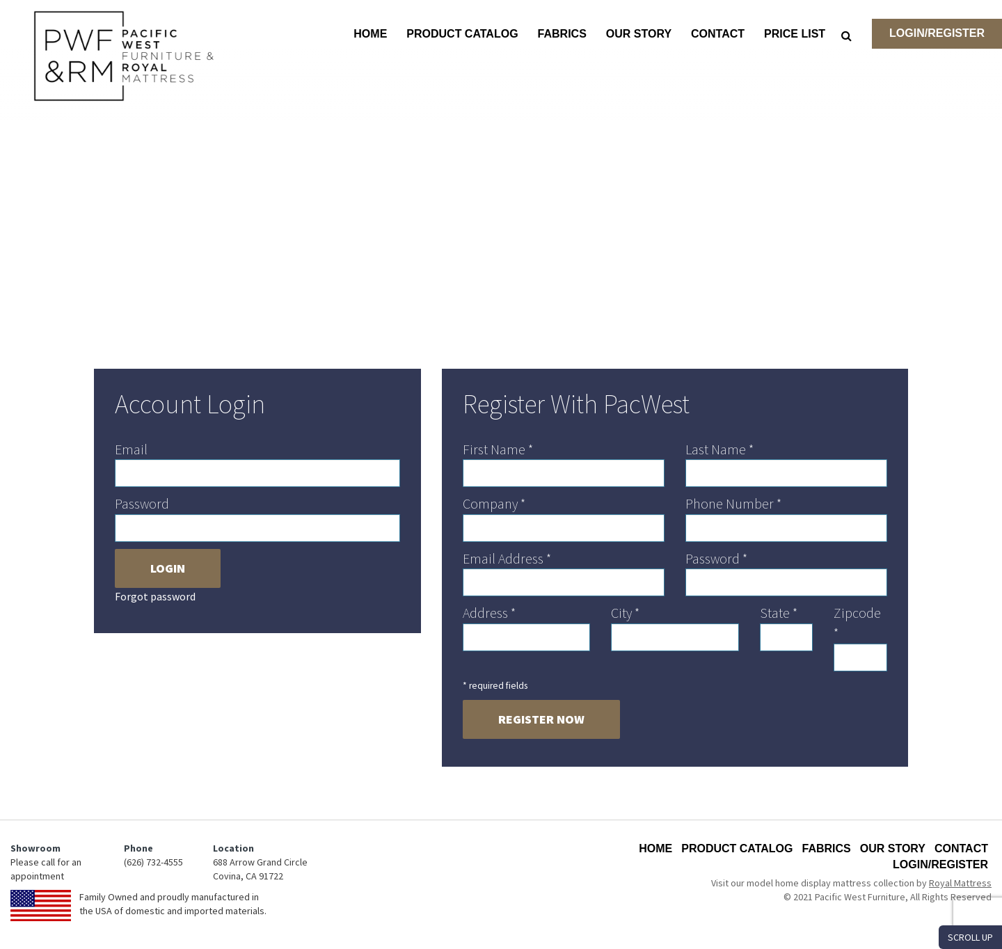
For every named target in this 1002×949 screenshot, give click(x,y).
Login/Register (937, 33)
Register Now (541, 719)
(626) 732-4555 (153, 862)
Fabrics (562, 34)
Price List (794, 34)
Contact (718, 34)
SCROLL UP (970, 937)
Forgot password (155, 596)
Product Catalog (462, 34)
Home (370, 34)
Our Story (638, 34)
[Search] (846, 35)
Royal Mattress (960, 883)
